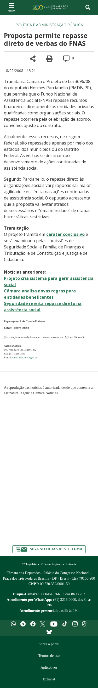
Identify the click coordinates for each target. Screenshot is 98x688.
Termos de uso (49, 656)
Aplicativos (49, 667)
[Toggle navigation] (88, 7)
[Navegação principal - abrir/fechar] (11, 7)
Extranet (49, 679)
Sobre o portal (49, 644)
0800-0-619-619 (52, 594)
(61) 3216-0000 (64, 600)
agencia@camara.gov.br (24, 357)
